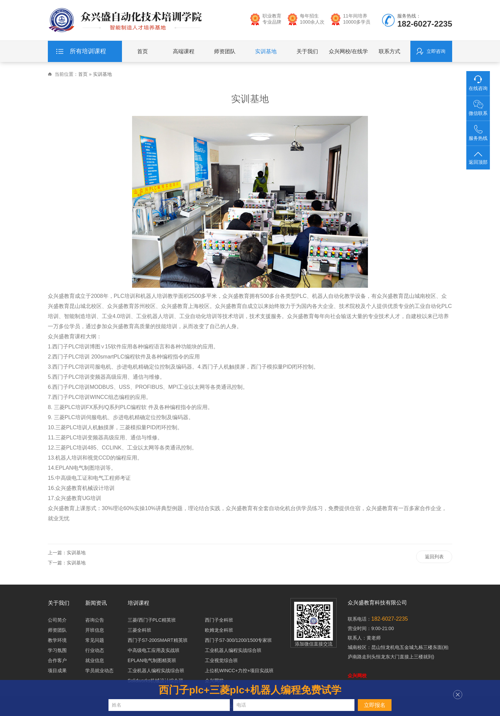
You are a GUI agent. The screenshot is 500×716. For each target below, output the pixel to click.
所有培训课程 (88, 53)
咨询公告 (94, 620)
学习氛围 (57, 650)
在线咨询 (478, 83)
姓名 (116, 705)
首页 (142, 53)
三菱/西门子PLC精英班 (152, 620)
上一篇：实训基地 (67, 552)
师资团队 (225, 53)
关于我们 (307, 53)
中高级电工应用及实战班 (154, 650)
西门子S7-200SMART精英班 (158, 640)
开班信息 (94, 630)
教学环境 (57, 640)
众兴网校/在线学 (348, 53)
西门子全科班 (219, 620)
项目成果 (57, 670)
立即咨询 (436, 53)
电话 (241, 705)
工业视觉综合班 (221, 660)
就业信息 (94, 660)
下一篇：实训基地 (67, 562)
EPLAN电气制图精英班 (152, 660)
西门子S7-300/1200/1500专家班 (238, 640)
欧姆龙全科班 (219, 630)
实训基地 (266, 53)
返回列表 (434, 557)
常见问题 (94, 640)
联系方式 (389, 53)
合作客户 (57, 660)
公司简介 (57, 620)
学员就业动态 (99, 670)
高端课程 (183, 53)
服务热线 (478, 133)
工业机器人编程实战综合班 (233, 650)
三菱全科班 (139, 630)
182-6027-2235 (389, 619)
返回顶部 (478, 157)
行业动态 (94, 650)
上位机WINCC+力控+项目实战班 (239, 670)
